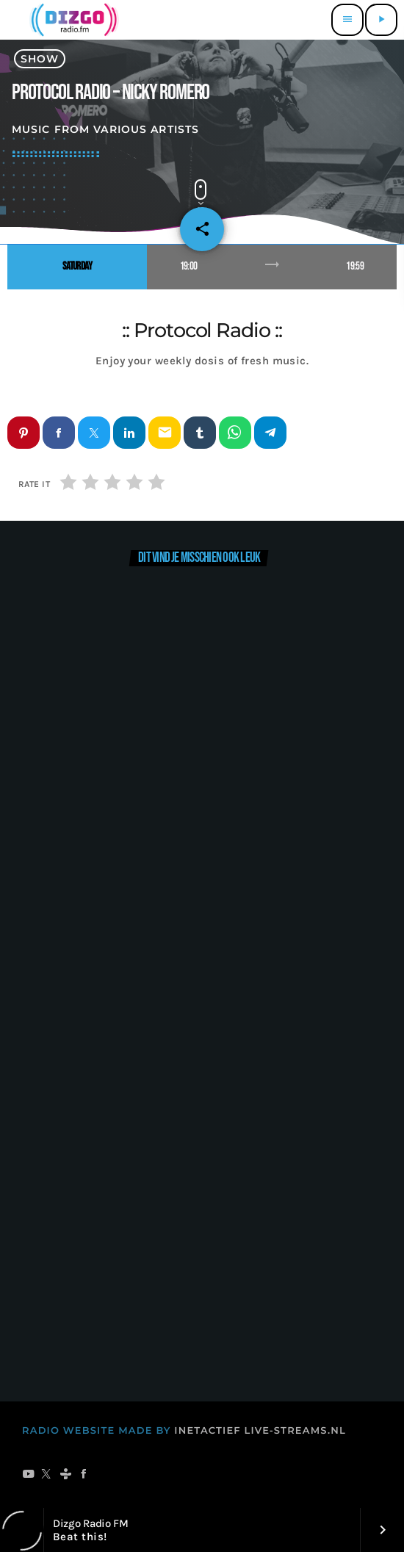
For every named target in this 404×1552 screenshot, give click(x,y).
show (40, 58)
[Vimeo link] (72, 20)
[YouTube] (28, 1475)
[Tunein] (65, 1475)
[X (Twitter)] (46, 1475)
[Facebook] (84, 1475)
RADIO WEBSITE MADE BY (96, 1431)
